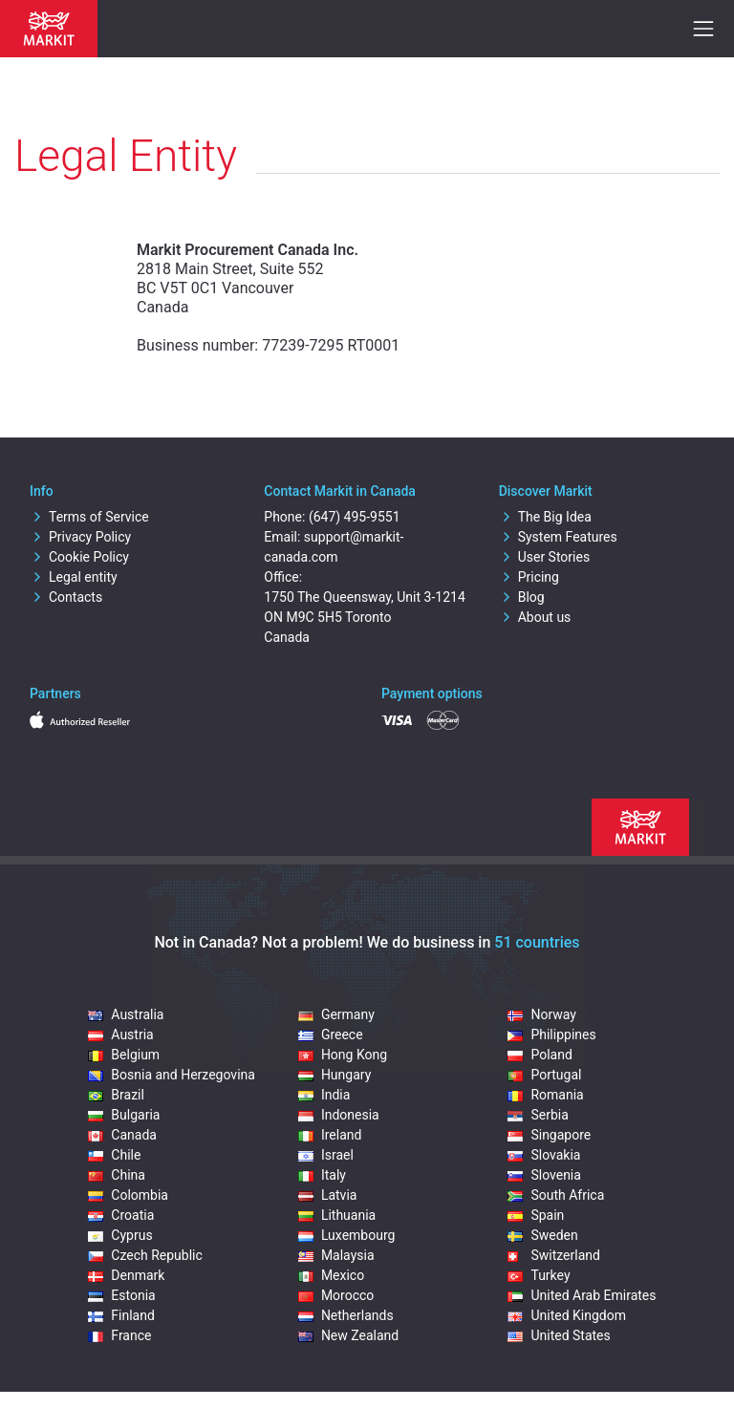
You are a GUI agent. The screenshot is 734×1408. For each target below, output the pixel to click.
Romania (545, 1094)
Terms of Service (89, 516)
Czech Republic (145, 1255)
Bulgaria (124, 1114)
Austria (120, 1034)
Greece (330, 1034)
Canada (122, 1134)
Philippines (551, 1034)
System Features (558, 536)
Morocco (336, 1295)
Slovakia (543, 1155)
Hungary (334, 1074)
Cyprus (120, 1235)
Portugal (544, 1074)
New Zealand (348, 1335)
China (116, 1175)
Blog (522, 597)
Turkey (538, 1275)
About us (535, 617)
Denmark (126, 1275)
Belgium (124, 1054)
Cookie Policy (79, 557)
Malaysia (336, 1255)
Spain (535, 1215)
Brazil (116, 1094)
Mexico (331, 1275)
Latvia (327, 1195)
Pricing (529, 577)
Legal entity (74, 577)
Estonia (121, 1295)
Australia (125, 1014)
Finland (121, 1315)
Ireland (330, 1134)
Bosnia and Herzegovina (171, 1074)
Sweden (542, 1235)
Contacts (66, 597)
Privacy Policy (80, 536)
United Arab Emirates (581, 1295)
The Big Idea (545, 516)
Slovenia (543, 1175)
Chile (114, 1155)
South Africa (555, 1195)
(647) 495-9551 (354, 516)
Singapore (549, 1134)
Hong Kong (342, 1054)
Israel (326, 1155)
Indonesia (338, 1114)
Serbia (537, 1114)
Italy (322, 1175)
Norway (541, 1014)
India (324, 1094)
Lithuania (337, 1215)
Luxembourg (347, 1235)
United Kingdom (566, 1315)
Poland (539, 1054)
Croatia (121, 1215)
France (119, 1335)
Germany (336, 1014)
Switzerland (553, 1255)
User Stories (544, 557)
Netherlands (346, 1315)
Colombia (128, 1195)
